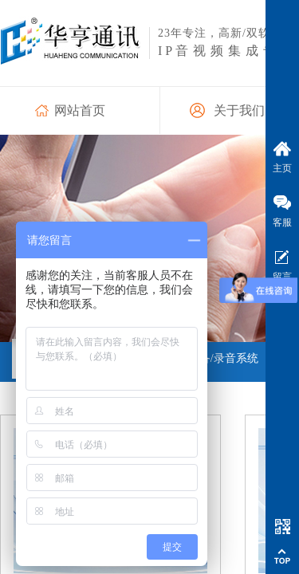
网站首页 (79, 110)
